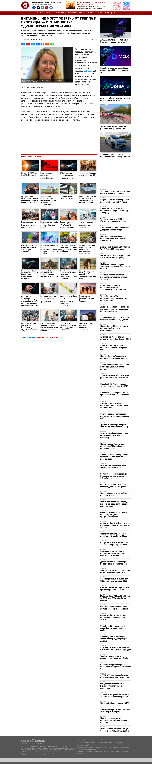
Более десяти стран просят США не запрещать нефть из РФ (115, 571)
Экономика (50, 13)
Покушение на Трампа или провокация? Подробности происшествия (112, 446)
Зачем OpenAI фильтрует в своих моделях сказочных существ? (115, 318)
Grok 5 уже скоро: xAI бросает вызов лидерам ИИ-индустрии (114, 485)
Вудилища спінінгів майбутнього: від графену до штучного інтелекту (115, 435)
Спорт (106, 13)
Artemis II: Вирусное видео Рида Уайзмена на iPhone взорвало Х (114, 695)
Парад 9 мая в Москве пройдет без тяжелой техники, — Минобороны (114, 328)
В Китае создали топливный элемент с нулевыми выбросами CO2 (114, 416)
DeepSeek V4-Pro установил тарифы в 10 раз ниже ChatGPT (114, 385)
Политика (40, 13)
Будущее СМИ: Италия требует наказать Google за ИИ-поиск (114, 201)
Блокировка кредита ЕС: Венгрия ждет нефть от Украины (115, 710)
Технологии (72, 13)
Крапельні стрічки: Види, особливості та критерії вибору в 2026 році (115, 210)
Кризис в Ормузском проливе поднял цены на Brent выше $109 (115, 338)
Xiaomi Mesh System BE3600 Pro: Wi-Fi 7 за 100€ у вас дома (115, 248)
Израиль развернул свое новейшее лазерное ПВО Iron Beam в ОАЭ (113, 238)
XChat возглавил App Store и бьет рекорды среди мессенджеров (115, 376)
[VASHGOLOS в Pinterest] (46, 7)
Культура (89, 13)
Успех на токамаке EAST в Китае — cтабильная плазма (113, 220)
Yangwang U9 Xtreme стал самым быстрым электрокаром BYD (115, 192)
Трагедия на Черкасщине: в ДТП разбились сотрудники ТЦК (114, 127)
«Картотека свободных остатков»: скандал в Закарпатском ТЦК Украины (113, 287)
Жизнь (100, 13)
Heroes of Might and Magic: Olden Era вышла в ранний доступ (115, 256)
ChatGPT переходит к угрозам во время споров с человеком (115, 588)
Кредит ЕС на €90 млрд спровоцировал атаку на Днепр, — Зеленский (114, 405)
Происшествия (61, 13)
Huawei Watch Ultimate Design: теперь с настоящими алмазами (114, 729)
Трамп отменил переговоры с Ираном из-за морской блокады (114, 425)
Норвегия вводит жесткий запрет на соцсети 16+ (115, 494)
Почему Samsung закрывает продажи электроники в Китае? (114, 357)
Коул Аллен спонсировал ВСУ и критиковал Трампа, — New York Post (114, 394)
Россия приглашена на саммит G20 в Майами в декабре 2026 (114, 580)
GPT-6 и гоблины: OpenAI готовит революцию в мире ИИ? (115, 99)
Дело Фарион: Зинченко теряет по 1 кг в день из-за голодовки (114, 562)
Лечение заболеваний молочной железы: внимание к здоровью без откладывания (114, 309)
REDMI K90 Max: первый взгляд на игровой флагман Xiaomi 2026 (114, 676)
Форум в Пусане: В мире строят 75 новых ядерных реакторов (114, 543)
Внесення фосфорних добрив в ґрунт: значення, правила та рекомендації (114, 456)
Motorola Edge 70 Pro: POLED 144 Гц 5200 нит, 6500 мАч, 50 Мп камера (115, 598)
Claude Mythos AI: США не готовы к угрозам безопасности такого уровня (115, 525)
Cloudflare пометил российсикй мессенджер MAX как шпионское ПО (115, 70)
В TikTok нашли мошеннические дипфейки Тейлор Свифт (114, 228)
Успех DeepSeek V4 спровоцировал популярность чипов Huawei (113, 298)
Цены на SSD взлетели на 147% (114, 703)
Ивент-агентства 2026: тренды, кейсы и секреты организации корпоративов (115, 503)
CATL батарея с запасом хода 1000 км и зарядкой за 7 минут (114, 607)
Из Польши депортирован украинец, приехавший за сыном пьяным (115, 266)
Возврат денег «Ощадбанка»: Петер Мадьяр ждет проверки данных (113, 638)
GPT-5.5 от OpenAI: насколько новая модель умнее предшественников (113, 514)
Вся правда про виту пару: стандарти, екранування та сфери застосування (112, 553)
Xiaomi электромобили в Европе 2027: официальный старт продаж (114, 366)
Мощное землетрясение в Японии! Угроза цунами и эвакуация (112, 685)
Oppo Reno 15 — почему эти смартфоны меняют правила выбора (113, 628)
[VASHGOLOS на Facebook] (34, 7)
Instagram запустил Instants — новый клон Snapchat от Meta (114, 535)
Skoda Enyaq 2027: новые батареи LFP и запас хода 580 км (115, 155)
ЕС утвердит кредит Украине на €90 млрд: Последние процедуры (115, 648)
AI (95, 13)
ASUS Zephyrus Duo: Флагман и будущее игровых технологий (114, 41)
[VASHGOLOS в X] (38, 7)
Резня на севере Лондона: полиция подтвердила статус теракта (113, 277)
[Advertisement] (59, 137)
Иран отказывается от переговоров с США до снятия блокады (113, 720)
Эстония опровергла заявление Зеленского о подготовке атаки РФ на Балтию (114, 476)
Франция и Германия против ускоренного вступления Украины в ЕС (115, 666)
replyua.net (88, 71)
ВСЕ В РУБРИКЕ (40, 338)
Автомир (82, 13)
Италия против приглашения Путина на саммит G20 (113, 466)
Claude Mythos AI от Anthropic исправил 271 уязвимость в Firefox (113, 617)
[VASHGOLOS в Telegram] (42, 7)
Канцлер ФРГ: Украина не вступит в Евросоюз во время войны (113, 347)
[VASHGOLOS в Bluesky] (51, 7)
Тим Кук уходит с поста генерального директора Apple (114, 657)
